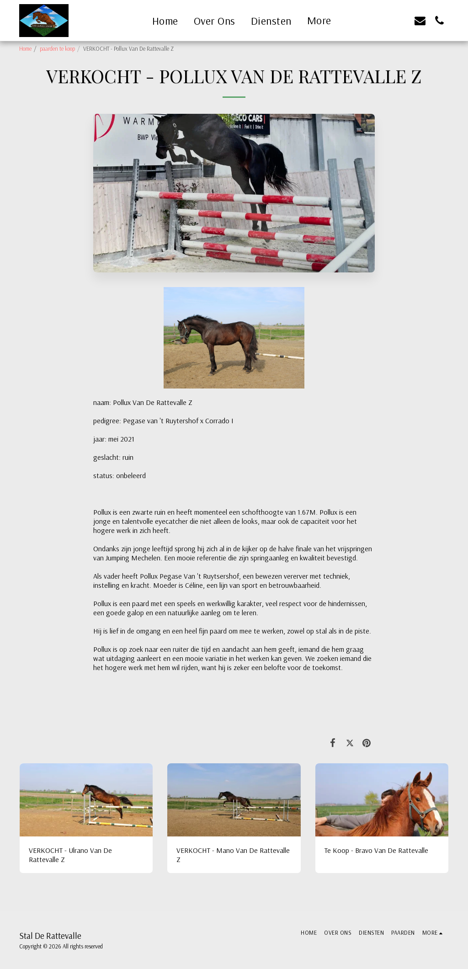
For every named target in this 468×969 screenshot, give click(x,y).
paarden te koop (57, 48)
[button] (381, 20)
